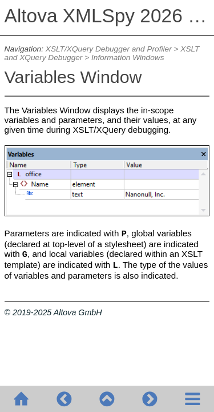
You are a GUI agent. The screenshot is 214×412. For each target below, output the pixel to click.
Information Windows (127, 57)
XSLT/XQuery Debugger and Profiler (109, 49)
